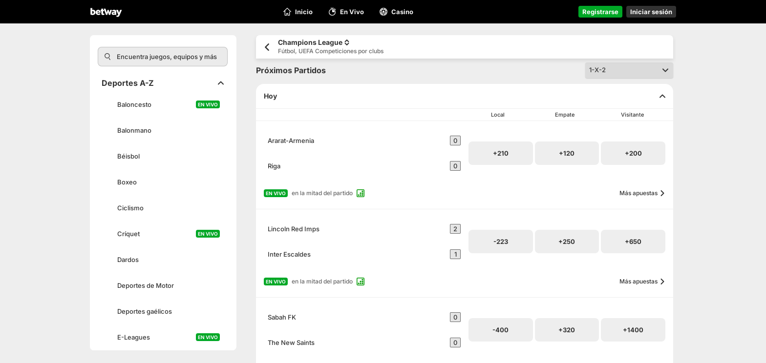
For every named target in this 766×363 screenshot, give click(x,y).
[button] (500, 153)
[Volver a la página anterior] (267, 47)
